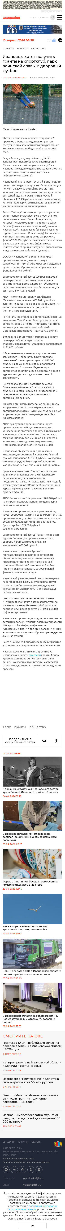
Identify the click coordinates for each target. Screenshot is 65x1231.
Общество (38, 48)
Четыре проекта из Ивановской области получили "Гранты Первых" (32, 1064)
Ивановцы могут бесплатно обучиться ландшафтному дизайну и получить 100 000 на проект (31, 1118)
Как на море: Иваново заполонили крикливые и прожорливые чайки (32, 912)
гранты (20, 726)
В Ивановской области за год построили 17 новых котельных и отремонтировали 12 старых (32, 1003)
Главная (8, 48)
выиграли (35, 655)
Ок (32, 1225)
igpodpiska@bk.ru (33, 1178)
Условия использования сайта (18, 1158)
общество (37, 726)
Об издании (9, 1142)
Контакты (23, 1142)
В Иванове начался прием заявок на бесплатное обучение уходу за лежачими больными (32, 821)
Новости (22, 48)
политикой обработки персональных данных (32, 1207)
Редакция (36, 1142)
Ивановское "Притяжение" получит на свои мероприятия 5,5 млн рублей (31, 1080)
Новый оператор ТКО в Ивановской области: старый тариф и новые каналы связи (32, 957)
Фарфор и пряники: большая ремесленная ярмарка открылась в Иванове (32, 867)
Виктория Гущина (42, 77)
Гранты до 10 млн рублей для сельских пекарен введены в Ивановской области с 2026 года (32, 1046)
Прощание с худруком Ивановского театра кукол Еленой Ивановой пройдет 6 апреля (32, 775)
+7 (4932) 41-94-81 (39, 17)
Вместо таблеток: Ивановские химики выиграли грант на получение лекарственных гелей (30, 1099)
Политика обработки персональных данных (26, 1162)
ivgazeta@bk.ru (32, 1184)
